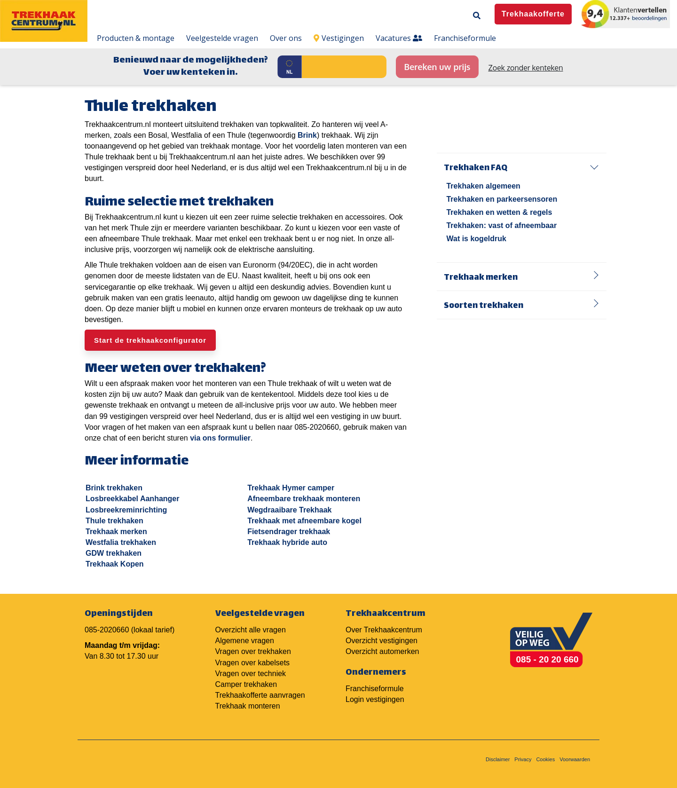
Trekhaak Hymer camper (290, 488)
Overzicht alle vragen (250, 630)
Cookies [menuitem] (545, 759)
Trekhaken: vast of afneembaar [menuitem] (501, 225)
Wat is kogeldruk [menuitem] (476, 239)
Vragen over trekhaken (253, 651)
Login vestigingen (375, 699)
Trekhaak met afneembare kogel (304, 521)
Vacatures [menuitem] (399, 38)
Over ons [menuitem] (286, 38)
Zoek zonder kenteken (525, 67)
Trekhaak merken (116, 532)
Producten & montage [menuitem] (135, 38)
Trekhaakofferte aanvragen (260, 695)
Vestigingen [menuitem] (339, 38)
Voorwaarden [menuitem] (574, 759)
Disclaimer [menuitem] (498, 759)
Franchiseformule (375, 689)
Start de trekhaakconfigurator (150, 340)
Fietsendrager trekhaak (288, 532)
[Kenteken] (344, 66)
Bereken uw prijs (437, 67)
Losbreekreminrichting (126, 510)
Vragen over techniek (250, 674)
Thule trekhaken (114, 521)
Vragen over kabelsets (252, 663)
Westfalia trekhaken (121, 542)
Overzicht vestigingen (381, 641)
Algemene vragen (244, 641)
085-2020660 (107, 630)
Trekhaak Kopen (115, 564)
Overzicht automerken (382, 651)
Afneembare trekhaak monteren (303, 499)
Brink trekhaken (114, 488)
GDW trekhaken (114, 553)
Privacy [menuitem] (522, 759)
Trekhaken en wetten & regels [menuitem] (499, 212)
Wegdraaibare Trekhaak (289, 510)
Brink (307, 135)
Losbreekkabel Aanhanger (132, 499)
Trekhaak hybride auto (287, 542)
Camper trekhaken (246, 684)
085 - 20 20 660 (547, 659)
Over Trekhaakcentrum (384, 630)
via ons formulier (220, 438)
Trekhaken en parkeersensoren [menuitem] (501, 199)
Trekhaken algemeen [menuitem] (483, 186)
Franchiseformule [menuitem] (465, 38)
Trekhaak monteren (247, 706)
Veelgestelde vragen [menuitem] (222, 38)
